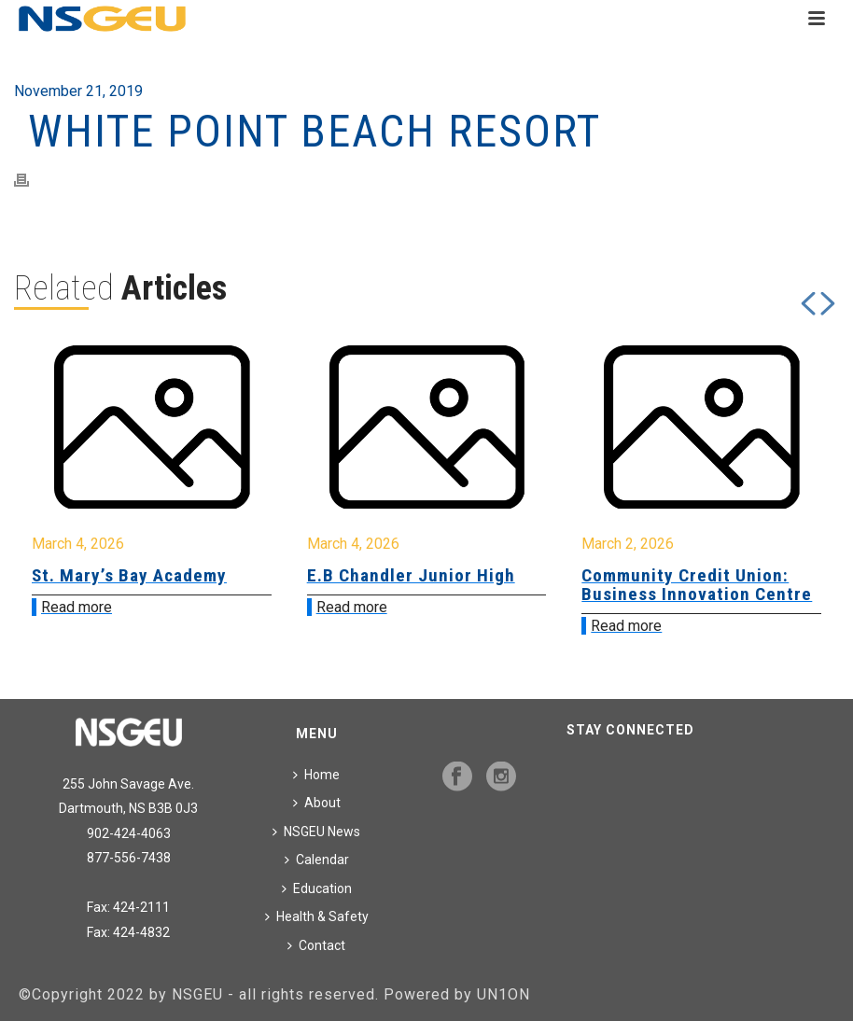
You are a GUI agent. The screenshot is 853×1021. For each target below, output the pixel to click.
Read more (76, 607)
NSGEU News (316, 831)
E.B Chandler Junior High (411, 575)
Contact (316, 945)
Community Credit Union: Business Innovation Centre (696, 585)
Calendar (317, 859)
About (317, 802)
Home (316, 774)
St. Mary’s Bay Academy (129, 575)
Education (317, 888)
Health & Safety (317, 916)
